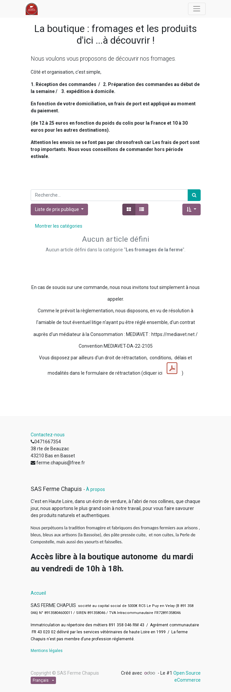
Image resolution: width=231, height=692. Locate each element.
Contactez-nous (48, 434)
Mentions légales (47, 650)
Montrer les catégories (58, 226)
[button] (191, 209)
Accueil (38, 593)
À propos (95, 489)
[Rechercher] (194, 195)
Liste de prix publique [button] (57, 209)
